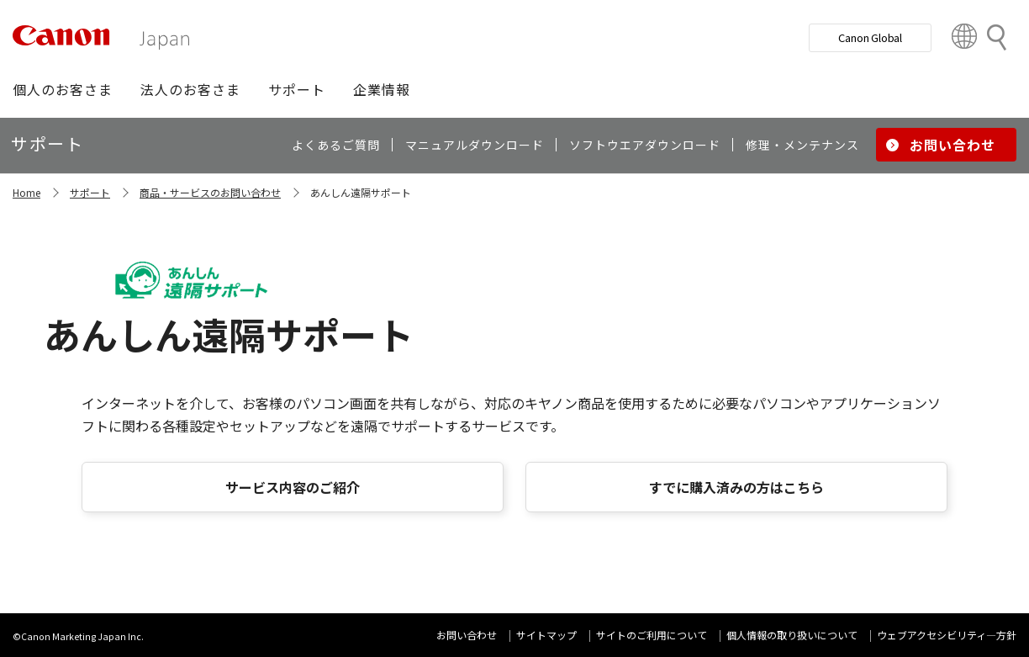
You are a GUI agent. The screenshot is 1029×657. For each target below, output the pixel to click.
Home (26, 192)
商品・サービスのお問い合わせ (210, 192)
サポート (90, 192)
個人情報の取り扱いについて (792, 635)
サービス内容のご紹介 (292, 487)
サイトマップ (546, 635)
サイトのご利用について (651, 635)
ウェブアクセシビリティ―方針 (946, 635)
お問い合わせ (466, 635)
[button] (63, 89)
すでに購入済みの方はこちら (736, 487)
